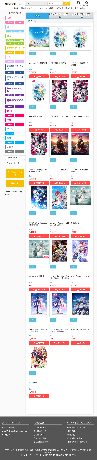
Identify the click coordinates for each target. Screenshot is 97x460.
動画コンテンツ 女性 (15, 89)
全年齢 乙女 (10, 40)
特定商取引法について (76, 427)
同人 (9, 35)
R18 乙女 (10, 43)
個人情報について (74, 431)
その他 (10, 146)
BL (8, 26)
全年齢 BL (20, 40)
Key (30, 69)
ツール (10, 129)
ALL (37, 15)
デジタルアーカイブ (16, 47)
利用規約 (71, 434)
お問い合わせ (40, 431)
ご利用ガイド (40, 427)
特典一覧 (14, 183)
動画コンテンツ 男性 (15, 100)
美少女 (10, 110)
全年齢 (10, 22)
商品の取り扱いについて (77, 441)
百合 (9, 56)
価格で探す (12, 157)
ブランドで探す (14, 163)
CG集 (9, 119)
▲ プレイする (39, 130)
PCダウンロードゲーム (59, 15)
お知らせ (6, 434)
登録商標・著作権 (74, 438)
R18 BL (20, 43)
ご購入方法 (39, 434)
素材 (9, 137)
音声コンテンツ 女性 (15, 67)
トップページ (8, 427)
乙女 (9, 17)
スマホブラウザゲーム (82, 15)
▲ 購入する (39, 76)
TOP (30, 21)
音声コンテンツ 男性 (15, 78)
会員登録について (42, 441)
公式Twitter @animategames (15, 431)
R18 (20, 22)
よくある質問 (40, 438)
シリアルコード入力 (15, 173)
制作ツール (10, 133)
